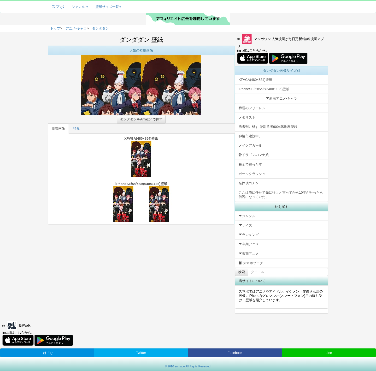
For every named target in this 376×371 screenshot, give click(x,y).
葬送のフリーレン (252, 108)
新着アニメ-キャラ (281, 98)
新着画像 (58, 129)
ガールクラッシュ (252, 174)
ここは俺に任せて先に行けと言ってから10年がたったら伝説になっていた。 (281, 195)
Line (329, 353)
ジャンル (79, 7)
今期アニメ (249, 244)
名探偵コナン (249, 183)
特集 (76, 129)
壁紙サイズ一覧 (108, 7)
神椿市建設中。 (250, 136)
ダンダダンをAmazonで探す (141, 119)
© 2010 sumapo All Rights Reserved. (188, 366)
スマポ (57, 6)
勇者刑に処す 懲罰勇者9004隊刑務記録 (268, 127)
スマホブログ (251, 263)
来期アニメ (249, 254)
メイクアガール (250, 145)
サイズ (245, 225)
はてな (48, 353)
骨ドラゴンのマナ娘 (254, 155)
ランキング (249, 235)
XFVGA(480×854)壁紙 (141, 157)
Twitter (141, 353)
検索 (241, 272)
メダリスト (247, 117)
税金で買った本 (250, 164)
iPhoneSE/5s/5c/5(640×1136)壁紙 (141, 202)
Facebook (235, 353)
